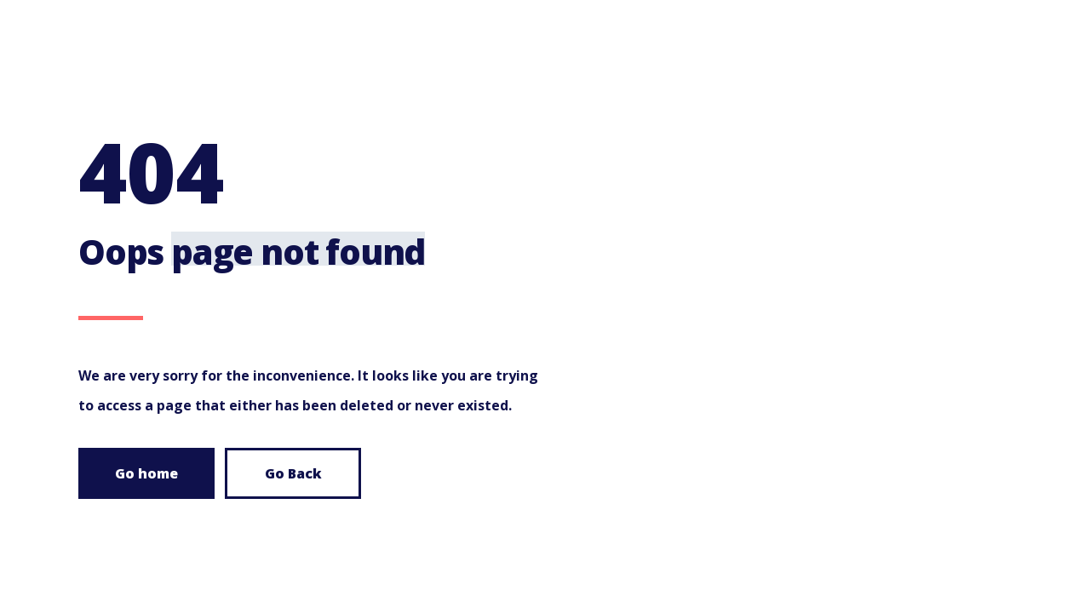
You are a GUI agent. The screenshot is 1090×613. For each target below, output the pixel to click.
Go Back (293, 473)
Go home (146, 473)
